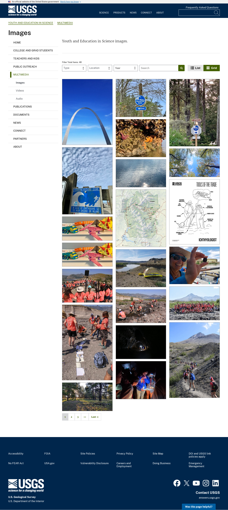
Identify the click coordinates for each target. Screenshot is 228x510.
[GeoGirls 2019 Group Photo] (194, 303)
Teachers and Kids (26, 58)
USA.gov (49, 463)
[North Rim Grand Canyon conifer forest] (87, 397)
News (133, 12)
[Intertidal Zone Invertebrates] (141, 138)
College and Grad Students (33, 50)
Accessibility (15, 453)
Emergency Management (196, 465)
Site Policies (87, 453)
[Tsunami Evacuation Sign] (194, 113)
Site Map (158, 453)
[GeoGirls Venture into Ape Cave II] (141, 380)
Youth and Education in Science (30, 22)
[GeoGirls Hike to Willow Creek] (141, 306)
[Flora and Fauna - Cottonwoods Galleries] (141, 268)
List (197, 68)
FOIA (47, 453)
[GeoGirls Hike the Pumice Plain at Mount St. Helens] (194, 360)
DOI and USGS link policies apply (200, 455)
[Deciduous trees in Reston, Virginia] (194, 162)
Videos (20, 90)
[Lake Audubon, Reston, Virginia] (141, 173)
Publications (22, 106)
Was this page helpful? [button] (198, 506)
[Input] (199, 13)
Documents (21, 114)
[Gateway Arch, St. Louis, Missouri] (87, 112)
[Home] (22, 15)
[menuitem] (104, 10)
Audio (19, 98)
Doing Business (162, 463)
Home (17, 42)
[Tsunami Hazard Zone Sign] (87, 181)
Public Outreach (25, 66)
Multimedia (65, 22)
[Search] (216, 13)
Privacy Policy (125, 453)
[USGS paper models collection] (87, 228)
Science (104, 12)
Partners (20, 138)
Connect (146, 12)
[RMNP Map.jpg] (141, 218)
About (160, 12)
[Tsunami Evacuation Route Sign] (141, 98)
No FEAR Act (16, 463)
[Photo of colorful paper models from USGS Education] (87, 255)
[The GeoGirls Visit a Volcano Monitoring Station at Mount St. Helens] (87, 286)
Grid (214, 68)
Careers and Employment (124, 465)
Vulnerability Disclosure (94, 463)
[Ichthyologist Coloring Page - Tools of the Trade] (194, 212)
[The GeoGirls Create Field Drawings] (87, 343)
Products (119, 12)
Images (20, 82)
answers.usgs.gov (209, 497)
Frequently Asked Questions (202, 7)
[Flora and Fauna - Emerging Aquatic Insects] (194, 266)
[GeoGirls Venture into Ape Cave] (141, 342)
